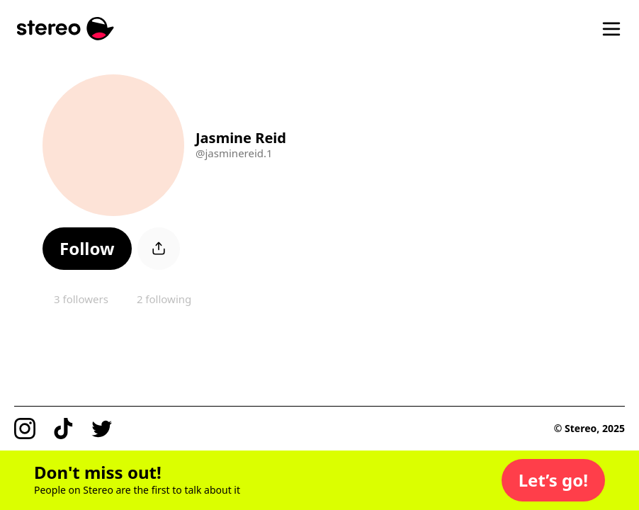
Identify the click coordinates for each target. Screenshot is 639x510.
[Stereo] (65, 28)
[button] (87, 248)
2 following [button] (164, 299)
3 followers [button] (81, 299)
